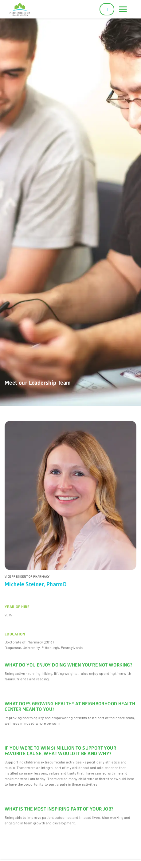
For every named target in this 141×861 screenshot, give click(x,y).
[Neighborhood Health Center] (20, 9)
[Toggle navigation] (122, 9)
